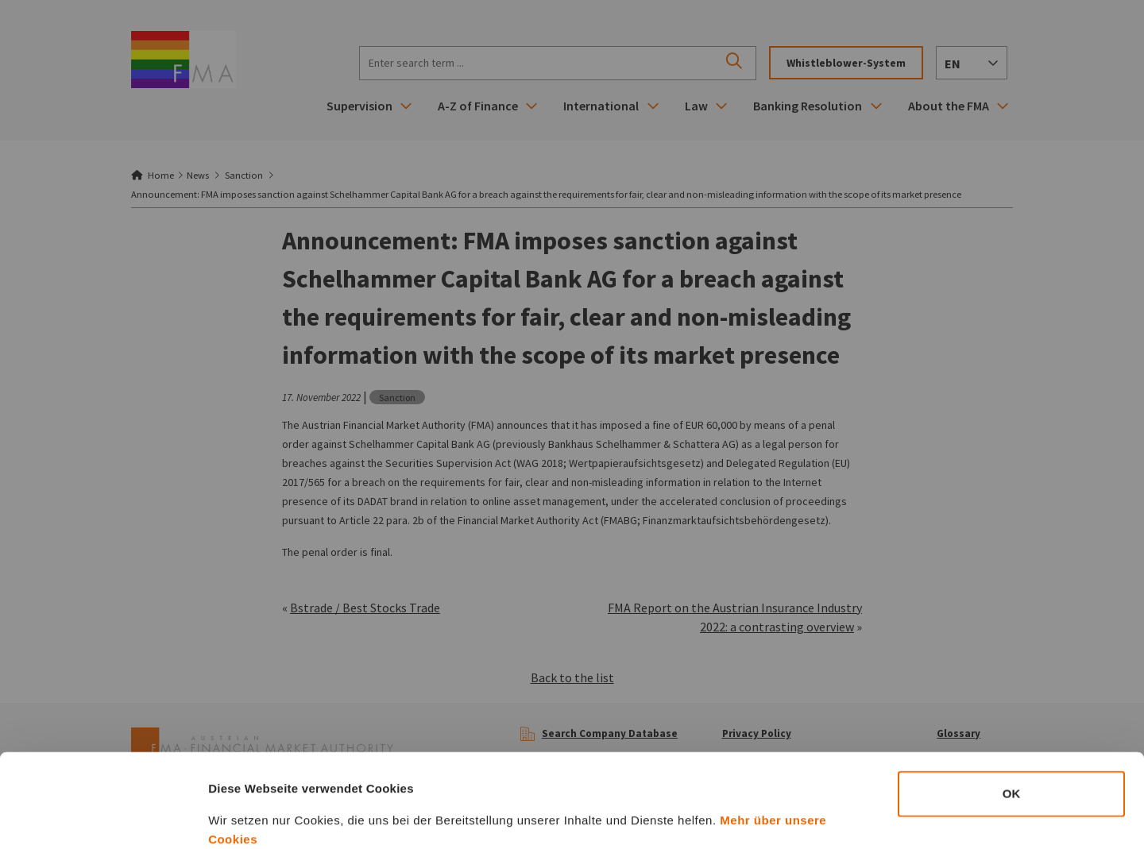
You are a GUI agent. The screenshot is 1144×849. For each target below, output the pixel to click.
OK (1012, 705)
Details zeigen (845, 817)
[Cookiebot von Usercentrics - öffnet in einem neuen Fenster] (102, 818)
